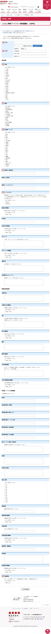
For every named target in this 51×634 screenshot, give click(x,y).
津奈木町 (7, 75)
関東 (6, 97)
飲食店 (7, 150)
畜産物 (7, 142)
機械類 (7, 156)
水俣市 (7, 72)
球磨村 (7, 91)
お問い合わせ (39, 625)
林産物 (7, 145)
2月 (6, 492)
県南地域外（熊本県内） (10, 92)
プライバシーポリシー (16, 615)
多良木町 (7, 81)
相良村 (7, 86)
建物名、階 (16, 56)
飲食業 (7, 111)
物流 (6, 159)
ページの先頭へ (46, 611)
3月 (6, 493)
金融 (6, 119)
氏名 (6, 42)
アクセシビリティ (24, 6)
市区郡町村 (16, 51)
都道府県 (16, 48)
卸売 (6, 151)
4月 (6, 495)
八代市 (7, 69)
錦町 (6, 78)
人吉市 (7, 77)
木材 (6, 154)
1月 (6, 490)
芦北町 (7, 73)
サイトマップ (36, 615)
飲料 (6, 148)
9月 (6, 503)
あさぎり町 (8, 80)
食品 (6, 147)
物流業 (7, 117)
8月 (6, 501)
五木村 (7, 88)
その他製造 (8, 114)
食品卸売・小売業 (9, 112)
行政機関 (7, 125)
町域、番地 (16, 53)
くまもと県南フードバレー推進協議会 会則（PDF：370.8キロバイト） (19, 30)
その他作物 (8, 140)
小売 (6, 153)
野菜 (6, 135)
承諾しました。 (9, 589)
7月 (6, 500)
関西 (6, 96)
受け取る (7, 202)
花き (6, 139)
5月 (6, 497)
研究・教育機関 (9, 122)
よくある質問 (24, 615)
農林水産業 (8, 108)
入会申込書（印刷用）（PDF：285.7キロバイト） (14, 32)
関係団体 (7, 123)
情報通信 (7, 164)
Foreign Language (13, 7)
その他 (7, 99)
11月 (7, 506)
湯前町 (7, 83)
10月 (7, 504)
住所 (6, 50)
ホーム (2, 15)
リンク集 (30, 615)
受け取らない (8, 203)
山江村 (7, 89)
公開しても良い (9, 214)
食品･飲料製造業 (9, 109)
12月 (7, 508)
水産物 (7, 143)
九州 (6, 94)
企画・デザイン (9, 162)
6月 (6, 498)
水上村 (7, 84)
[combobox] (33, 7)
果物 (6, 137)
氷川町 (7, 70)
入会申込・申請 (9, 15)
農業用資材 (8, 158)
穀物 (6, 134)
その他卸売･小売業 (9, 116)
